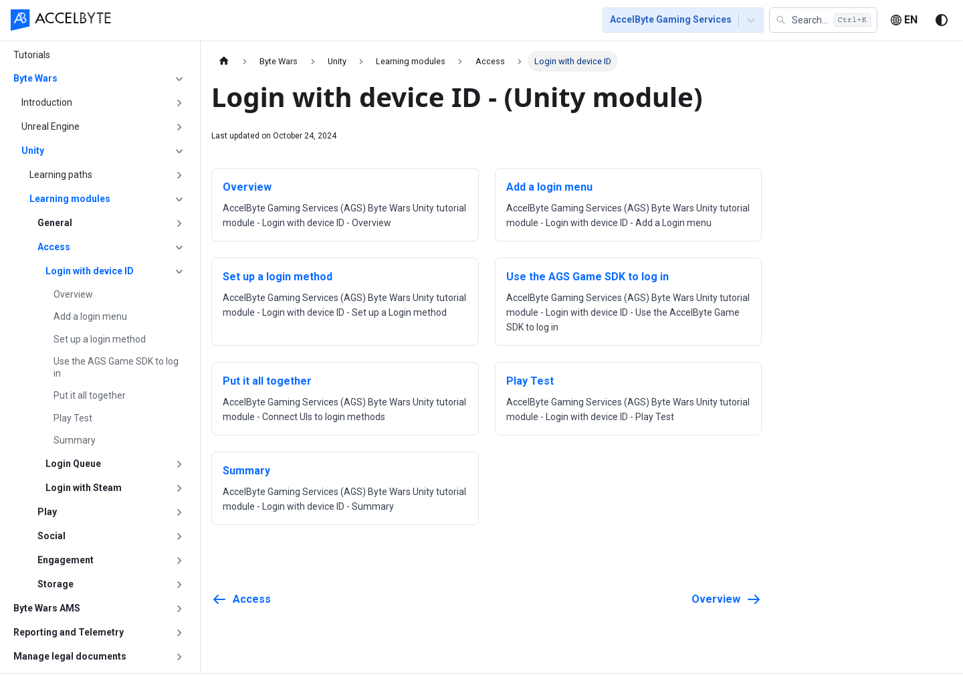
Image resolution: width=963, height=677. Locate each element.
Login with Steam (83, 487)
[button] (823, 21)
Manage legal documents (69, 656)
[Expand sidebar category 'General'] (179, 223)
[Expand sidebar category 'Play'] (179, 512)
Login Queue (73, 463)
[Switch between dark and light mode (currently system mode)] (941, 21)
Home (151, 21)
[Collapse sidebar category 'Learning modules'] (179, 199)
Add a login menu (90, 316)
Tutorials (292, 21)
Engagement (65, 560)
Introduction (46, 102)
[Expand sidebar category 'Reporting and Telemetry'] (179, 633)
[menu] (354, 20)
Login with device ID (89, 271)
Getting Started (218, 21)
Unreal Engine (50, 126)
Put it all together (90, 395)
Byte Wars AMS (46, 608)
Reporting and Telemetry (68, 632)
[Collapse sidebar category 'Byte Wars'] (179, 79)
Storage (55, 584)
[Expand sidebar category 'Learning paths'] (179, 175)
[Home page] (224, 61)
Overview (73, 294)
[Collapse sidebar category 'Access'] (179, 247)
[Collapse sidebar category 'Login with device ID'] (179, 271)
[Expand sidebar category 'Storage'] (179, 584)
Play (47, 511)
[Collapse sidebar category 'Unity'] (179, 151)
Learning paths (60, 174)
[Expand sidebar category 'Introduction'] (179, 103)
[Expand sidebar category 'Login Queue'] (179, 464)
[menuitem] (151, 21)
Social (51, 535)
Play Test (73, 418)
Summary (75, 440)
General (54, 222)
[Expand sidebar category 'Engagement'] (179, 560)
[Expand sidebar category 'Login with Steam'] (179, 488)
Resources (510, 21)
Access (53, 246)
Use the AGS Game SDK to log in (116, 367)
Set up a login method (100, 339)
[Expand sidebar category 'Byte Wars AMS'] (179, 608)
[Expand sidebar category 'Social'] (179, 536)
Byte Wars (35, 78)
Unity (32, 150)
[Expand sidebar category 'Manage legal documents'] (179, 657)
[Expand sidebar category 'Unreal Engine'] (179, 127)
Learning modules (69, 198)
